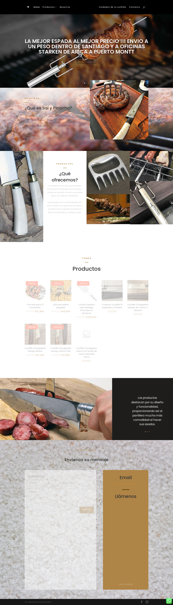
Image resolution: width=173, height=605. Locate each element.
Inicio (36, 7)
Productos (49, 7)
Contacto (134, 7)
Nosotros (65, 7)
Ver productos (86, 62)
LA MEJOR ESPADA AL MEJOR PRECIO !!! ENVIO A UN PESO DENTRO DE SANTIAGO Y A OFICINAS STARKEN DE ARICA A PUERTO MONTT (86, 48)
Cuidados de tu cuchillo (112, 7)
